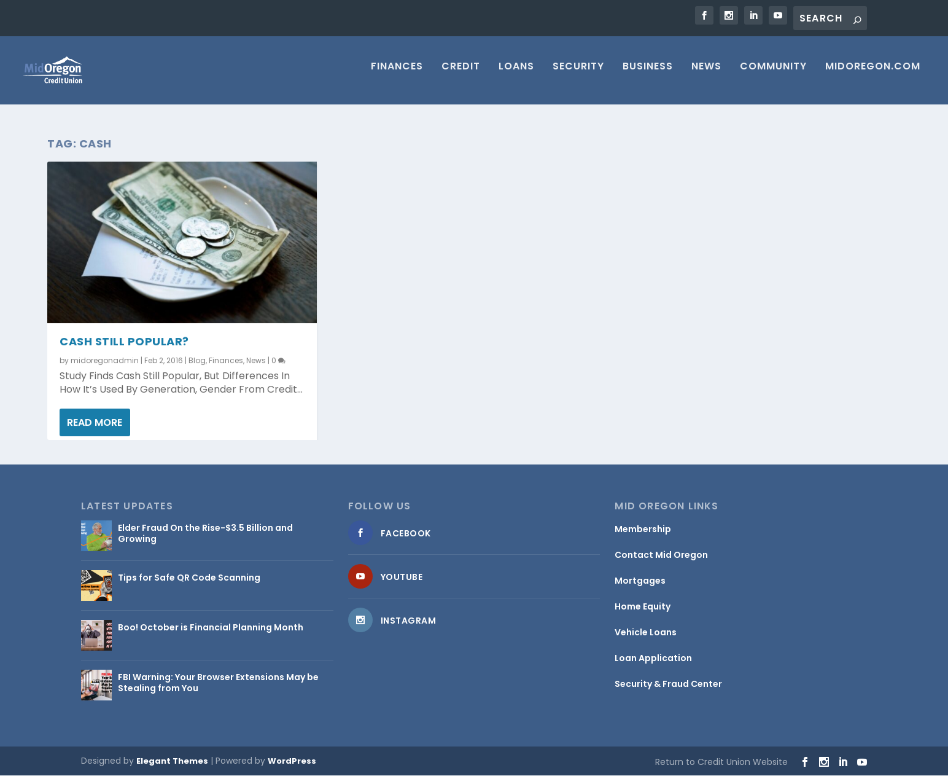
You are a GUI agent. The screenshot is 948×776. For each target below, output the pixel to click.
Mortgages (640, 581)
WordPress (292, 761)
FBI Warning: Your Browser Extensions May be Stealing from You (218, 683)
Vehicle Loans (646, 633)
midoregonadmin (105, 361)
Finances (397, 75)
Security (578, 75)
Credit (460, 75)
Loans (516, 75)
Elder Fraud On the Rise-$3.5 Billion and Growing (205, 534)
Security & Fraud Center (668, 684)
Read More (94, 423)
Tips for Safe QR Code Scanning (189, 578)
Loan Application (653, 659)
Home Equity (642, 607)
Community (773, 75)
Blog (197, 361)
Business (648, 75)
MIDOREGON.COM (872, 75)
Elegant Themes (172, 761)
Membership (643, 529)
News (706, 75)
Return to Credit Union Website (721, 762)
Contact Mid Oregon (661, 555)
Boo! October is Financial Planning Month (210, 628)
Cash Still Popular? (124, 342)
